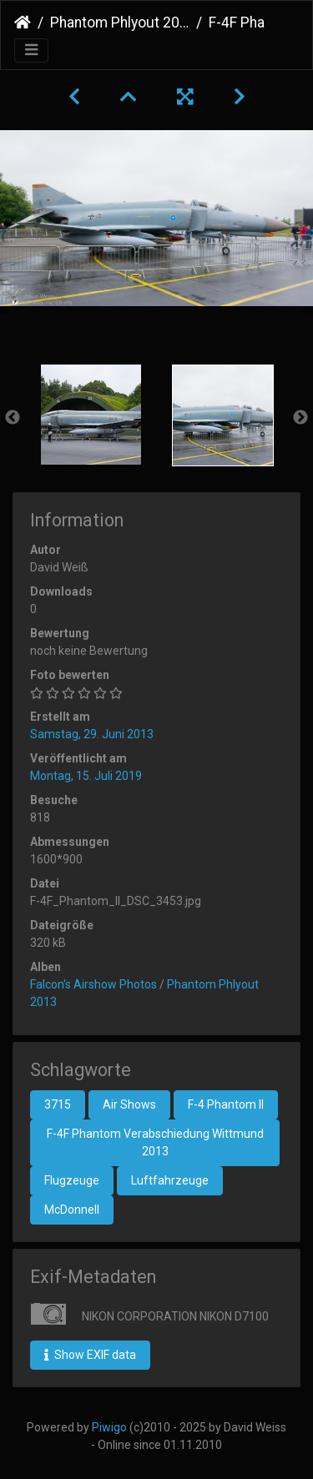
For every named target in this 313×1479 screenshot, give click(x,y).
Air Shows (129, 1104)
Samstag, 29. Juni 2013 (92, 734)
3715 (57, 1104)
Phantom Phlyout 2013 (119, 22)
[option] (91, 415)
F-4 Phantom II (226, 1104)
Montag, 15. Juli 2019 (86, 775)
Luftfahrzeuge (170, 1180)
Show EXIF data (90, 1354)
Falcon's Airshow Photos (93, 984)
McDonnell (71, 1209)
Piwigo (109, 1427)
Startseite (22, 22)
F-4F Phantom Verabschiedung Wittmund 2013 (155, 1142)
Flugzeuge (71, 1180)
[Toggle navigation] (31, 50)
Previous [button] (12, 418)
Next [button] (300, 418)
